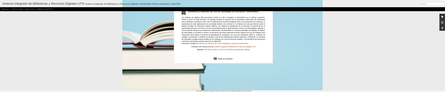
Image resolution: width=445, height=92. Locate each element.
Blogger (239, 90)
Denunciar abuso (246, 90)
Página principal (17, 9)
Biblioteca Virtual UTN (45, 9)
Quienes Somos (30, 9)
